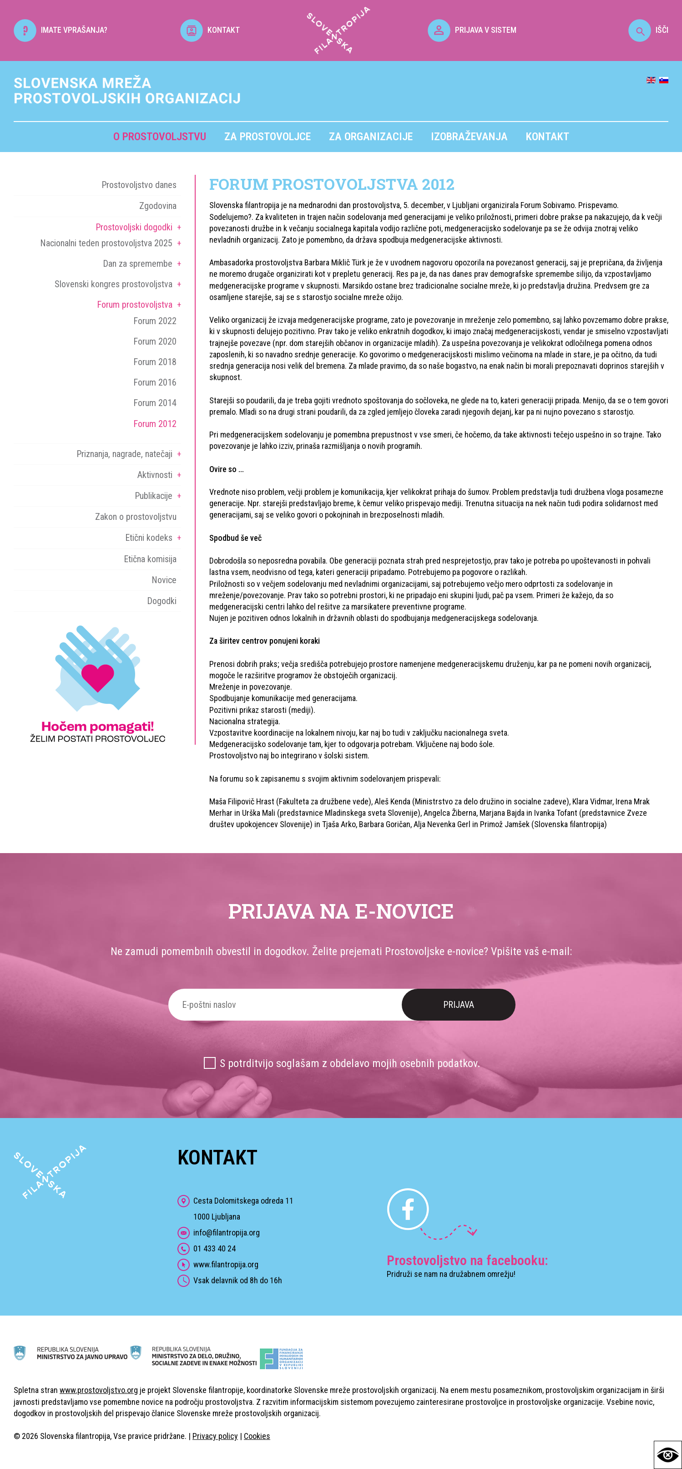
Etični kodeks (148, 537)
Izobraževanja (469, 136)
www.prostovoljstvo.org (99, 1390)
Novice (164, 579)
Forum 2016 (155, 382)
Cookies (257, 1436)
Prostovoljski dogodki (134, 227)
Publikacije (153, 495)
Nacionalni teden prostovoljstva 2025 (106, 243)
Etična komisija (150, 559)
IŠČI (648, 30)
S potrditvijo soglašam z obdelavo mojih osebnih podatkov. (350, 1063)
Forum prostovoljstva (134, 304)
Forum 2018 (155, 361)
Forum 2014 (155, 402)
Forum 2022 (155, 320)
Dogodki (162, 600)
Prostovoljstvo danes (139, 184)
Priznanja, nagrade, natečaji (124, 453)
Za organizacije (371, 136)
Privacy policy (215, 1436)
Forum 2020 (155, 341)
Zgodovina (158, 205)
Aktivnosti (154, 474)
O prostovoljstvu (159, 136)
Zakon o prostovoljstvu (136, 516)
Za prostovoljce (267, 136)
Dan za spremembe (137, 263)
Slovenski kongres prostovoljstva (113, 284)
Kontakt (547, 136)
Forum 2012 (155, 423)
